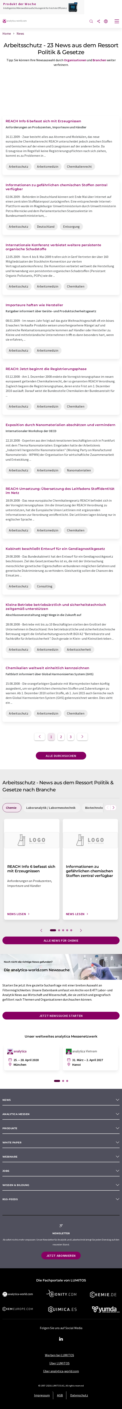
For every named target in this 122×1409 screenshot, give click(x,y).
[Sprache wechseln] (106, 21)
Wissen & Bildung (15, 1185)
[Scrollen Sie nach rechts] (113, 807)
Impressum (42, 1395)
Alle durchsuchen (61, 756)
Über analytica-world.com (61, 1371)
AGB (60, 1395)
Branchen (99, 60)
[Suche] (91, 21)
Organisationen (75, 60)
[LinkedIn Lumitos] (61, 1339)
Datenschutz (79, 1395)
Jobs (6, 1170)
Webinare (10, 1156)
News (6, 1099)
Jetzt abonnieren (61, 1255)
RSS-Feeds (10, 1199)
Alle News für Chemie (61, 940)
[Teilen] (98, 21)
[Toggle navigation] (117, 21)
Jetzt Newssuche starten (61, 1016)
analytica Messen (16, 1114)
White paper (11, 1142)
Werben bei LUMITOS (59, 1355)
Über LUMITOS (59, 1363)
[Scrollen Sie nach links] (108, 807)
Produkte (9, 1128)
